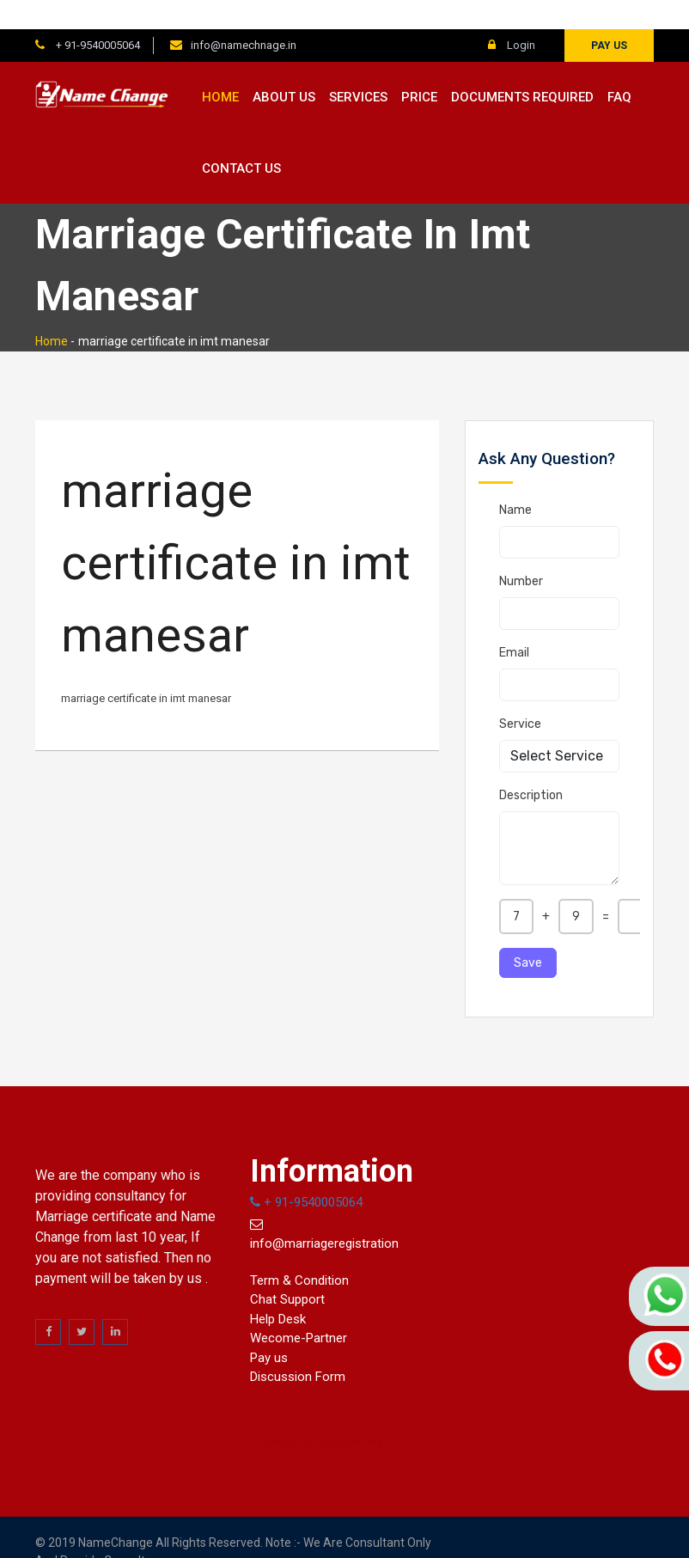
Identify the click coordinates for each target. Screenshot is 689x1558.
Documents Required (522, 68)
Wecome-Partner (298, 1309)
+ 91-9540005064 (96, 15)
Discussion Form (297, 1347)
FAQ (619, 68)
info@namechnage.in (243, 15)
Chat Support (287, 1270)
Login (511, 15)
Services (358, 68)
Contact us (241, 139)
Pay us (609, 16)
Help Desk (278, 1290)
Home (220, 68)
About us (284, 68)
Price (419, 68)
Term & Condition (299, 1251)
